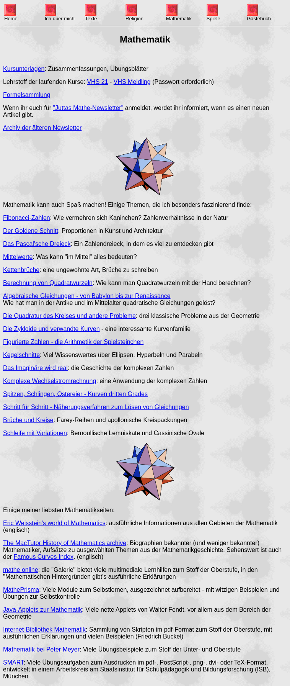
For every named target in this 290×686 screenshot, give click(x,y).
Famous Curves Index (44, 556)
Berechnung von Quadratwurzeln (48, 283)
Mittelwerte (18, 257)
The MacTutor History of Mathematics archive (64, 543)
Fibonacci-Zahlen (26, 217)
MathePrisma (21, 589)
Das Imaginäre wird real (35, 368)
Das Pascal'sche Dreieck (36, 244)
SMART (13, 662)
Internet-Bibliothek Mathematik (44, 629)
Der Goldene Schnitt (30, 231)
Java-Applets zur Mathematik (42, 609)
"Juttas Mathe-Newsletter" (88, 108)
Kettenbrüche (21, 270)
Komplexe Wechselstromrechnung (49, 381)
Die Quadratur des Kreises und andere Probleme (69, 316)
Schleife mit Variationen (35, 433)
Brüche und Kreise (28, 420)
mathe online (20, 569)
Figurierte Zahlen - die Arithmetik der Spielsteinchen (73, 342)
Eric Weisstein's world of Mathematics (54, 523)
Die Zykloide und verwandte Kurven (51, 329)
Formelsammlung (27, 95)
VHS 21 (97, 82)
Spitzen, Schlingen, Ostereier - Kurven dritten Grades (75, 394)
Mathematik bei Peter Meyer (41, 649)
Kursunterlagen (24, 68)
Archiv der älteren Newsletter (42, 127)
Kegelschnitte (21, 355)
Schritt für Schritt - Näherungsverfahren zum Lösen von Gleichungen (96, 407)
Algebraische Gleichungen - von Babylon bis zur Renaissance (87, 296)
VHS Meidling (132, 82)
